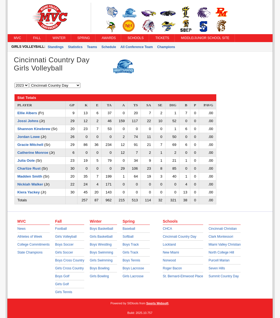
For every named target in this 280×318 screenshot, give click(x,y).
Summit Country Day (224, 276)
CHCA (167, 229)
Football (61, 229)
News (22, 229)
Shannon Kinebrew (34, 129)
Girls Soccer (64, 252)
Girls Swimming (101, 260)
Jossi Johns (28, 121)
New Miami (171, 252)
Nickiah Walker (30, 184)
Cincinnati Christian (223, 229)
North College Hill (221, 252)
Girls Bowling (99, 276)
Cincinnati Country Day (179, 236)
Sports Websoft (157, 303)
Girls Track (130, 252)
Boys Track (130, 244)
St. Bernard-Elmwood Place (183, 276)
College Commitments (34, 244)
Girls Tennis (63, 292)
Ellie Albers (27, 113)
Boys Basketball (101, 229)
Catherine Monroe (33, 153)
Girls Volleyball (66, 236)
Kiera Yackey (29, 192)
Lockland (169, 244)
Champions (166, 47)
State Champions (30, 252)
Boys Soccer (64, 244)
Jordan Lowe (29, 137)
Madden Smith (30, 176)
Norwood (169, 260)
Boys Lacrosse (133, 268)
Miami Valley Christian (225, 244)
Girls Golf (62, 284)
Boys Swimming (101, 252)
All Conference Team (136, 47)
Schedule (108, 47)
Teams (92, 47)
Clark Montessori (221, 236)
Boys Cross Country (69, 260)
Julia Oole (26, 160)
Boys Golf (62, 276)
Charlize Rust (29, 168)
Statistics (75, 47)
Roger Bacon (172, 268)
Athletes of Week (30, 236)
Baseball (128, 229)
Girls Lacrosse (133, 276)
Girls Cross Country (69, 268)
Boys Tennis (131, 260)
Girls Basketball (101, 236)
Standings (56, 47)
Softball (127, 236)
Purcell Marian (219, 260)
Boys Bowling (99, 268)
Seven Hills (217, 268)
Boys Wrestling (101, 244)
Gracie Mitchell (30, 145)
